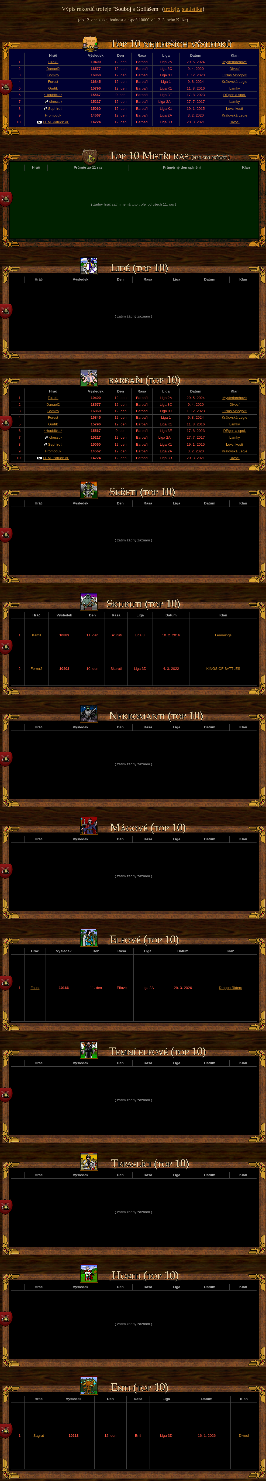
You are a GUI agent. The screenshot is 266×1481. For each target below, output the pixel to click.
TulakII (53, 62)
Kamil (36, 635)
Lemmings (223, 635)
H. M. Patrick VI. (56, 122)
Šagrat (38, 1436)
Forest (53, 82)
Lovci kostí (234, 109)
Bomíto (53, 75)
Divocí (235, 69)
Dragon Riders (230, 988)
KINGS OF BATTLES (223, 669)
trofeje (171, 9)
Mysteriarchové (234, 62)
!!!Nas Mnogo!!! (234, 75)
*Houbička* (53, 95)
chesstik (55, 102)
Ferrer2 (36, 669)
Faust (34, 988)
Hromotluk (53, 115)
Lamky (234, 88)
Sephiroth (55, 109)
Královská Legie (234, 82)
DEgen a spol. (234, 95)
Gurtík (53, 88)
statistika (192, 9)
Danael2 (53, 69)
